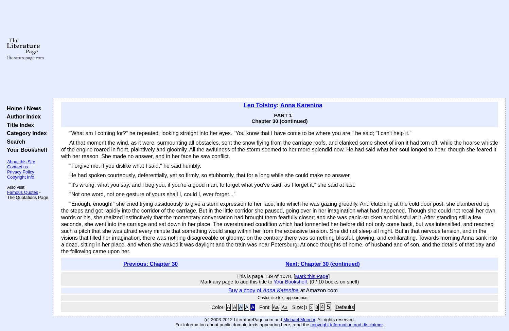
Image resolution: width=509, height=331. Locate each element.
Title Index (19, 125)
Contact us (17, 166)
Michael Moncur (299, 319)
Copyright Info (20, 177)
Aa (276, 307)
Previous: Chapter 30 (150, 264)
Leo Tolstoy (260, 105)
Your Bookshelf (25, 150)
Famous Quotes (22, 192)
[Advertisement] (280, 49)
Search (14, 142)
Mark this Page (311, 276)
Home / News (22, 108)
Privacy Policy (20, 171)
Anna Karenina (301, 105)
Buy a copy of (263, 290)
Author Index (22, 116)
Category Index (25, 133)
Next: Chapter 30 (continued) (322, 264)
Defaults (345, 307)
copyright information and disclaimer (347, 324)
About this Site (21, 161)
